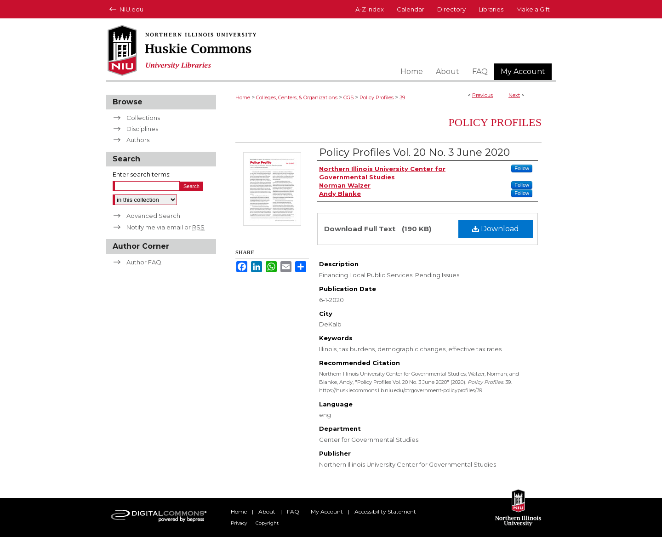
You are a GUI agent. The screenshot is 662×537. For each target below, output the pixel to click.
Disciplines (142, 128)
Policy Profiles (377, 97)
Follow (521, 168)
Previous (482, 95)
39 (402, 97)
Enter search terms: (142, 174)
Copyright (267, 523)
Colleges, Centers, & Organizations (296, 97)
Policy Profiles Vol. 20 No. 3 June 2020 (414, 152)
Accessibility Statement (385, 511)
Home (242, 97)
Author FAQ (143, 262)
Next (514, 95)
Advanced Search (153, 215)
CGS (348, 97)
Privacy (239, 523)
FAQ (293, 511)
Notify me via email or (165, 227)
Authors (137, 139)
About (266, 511)
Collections (143, 117)
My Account (327, 511)
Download (495, 228)
